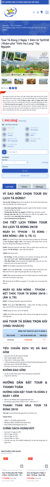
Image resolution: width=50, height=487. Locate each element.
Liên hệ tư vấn (25, 176)
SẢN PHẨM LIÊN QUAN (11, 451)
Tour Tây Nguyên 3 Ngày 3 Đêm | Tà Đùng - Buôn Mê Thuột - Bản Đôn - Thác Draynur (36, 474)
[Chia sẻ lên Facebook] (10, 88)
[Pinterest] (13, 88)
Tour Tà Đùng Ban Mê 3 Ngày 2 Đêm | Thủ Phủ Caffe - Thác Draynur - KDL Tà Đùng (12, 474)
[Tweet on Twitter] (16, 88)
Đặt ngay (25, 171)
